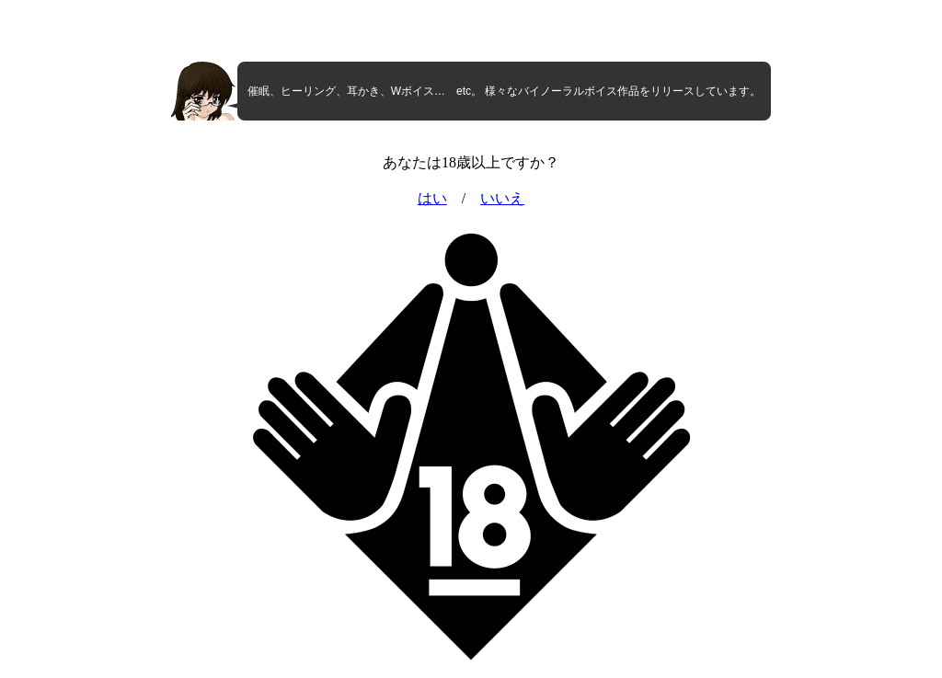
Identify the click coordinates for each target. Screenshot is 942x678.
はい (432, 198)
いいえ (502, 198)
